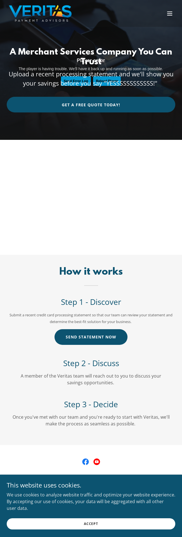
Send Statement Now (91, 337)
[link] (40, 13)
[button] (169, 13)
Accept (91, 523)
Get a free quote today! (91, 104)
